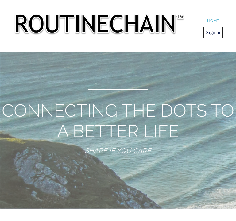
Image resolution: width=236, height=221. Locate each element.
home (213, 20)
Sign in (213, 32)
